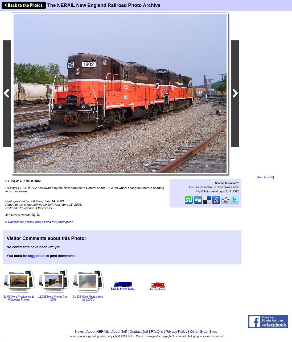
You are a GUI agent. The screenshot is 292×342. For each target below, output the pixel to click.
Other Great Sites (203, 331)
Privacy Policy (176, 331)
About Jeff (119, 331)
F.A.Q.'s (157, 331)
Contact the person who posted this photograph (40, 221)
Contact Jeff (139, 331)
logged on (36, 256)
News (79, 331)
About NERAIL (97, 331)
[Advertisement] (265, 93)
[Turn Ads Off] (265, 177)
